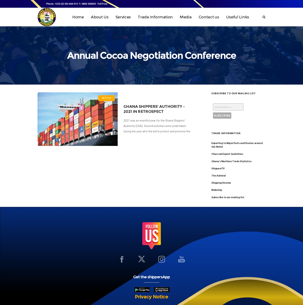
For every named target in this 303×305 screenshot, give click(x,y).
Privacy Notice (151, 297)
